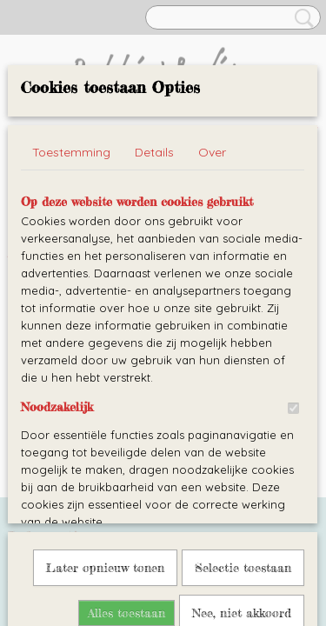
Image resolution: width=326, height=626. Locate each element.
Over (212, 152)
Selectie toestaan (243, 382)
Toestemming (71, 152)
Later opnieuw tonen (105, 382)
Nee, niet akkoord (241, 427)
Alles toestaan (126, 427)
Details (154, 152)
